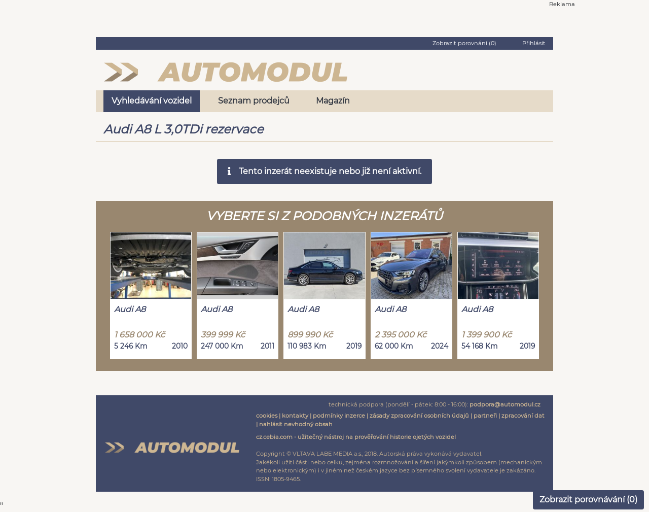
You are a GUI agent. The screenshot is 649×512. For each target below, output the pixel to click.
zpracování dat (523, 415)
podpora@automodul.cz (505, 404)
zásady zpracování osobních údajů (419, 415)
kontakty (295, 415)
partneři (485, 415)
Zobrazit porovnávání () (588, 499)
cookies (266, 415)
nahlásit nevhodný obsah (296, 424)
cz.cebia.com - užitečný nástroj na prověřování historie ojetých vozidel (356, 436)
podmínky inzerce (339, 415)
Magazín (333, 101)
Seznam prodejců (254, 101)
